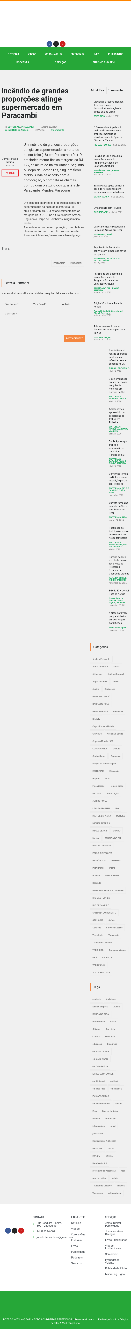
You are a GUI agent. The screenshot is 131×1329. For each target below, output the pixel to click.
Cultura (116, 749)
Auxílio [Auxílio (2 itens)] (116, 1007)
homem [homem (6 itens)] (96, 1118)
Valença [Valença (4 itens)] (121, 1186)
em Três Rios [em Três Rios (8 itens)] (98, 1089)
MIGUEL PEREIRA (101, 823)
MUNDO (116, 831)
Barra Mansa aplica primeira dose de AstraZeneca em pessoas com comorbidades (109, 189)
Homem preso (116, 786)
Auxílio (95, 689)
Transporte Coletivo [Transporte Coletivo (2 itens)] (102, 1186)
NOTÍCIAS (13, 54)
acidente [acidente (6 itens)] (96, 999)
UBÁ (94, 957)
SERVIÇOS (60, 62)
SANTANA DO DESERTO (104, 913)
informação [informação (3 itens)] (110, 1118)
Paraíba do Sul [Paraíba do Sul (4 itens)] (99, 1163)
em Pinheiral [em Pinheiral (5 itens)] (98, 1081)
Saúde (111, 920)
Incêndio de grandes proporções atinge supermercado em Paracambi (35, 103)
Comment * (43, 321)
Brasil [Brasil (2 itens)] (113, 1021)
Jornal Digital (112, 793)
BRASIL (113, 368)
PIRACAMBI (27, 127)
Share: (6, 248)
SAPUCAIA (97, 920)
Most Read (98, 90)
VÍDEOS (32, 54)
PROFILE (10, 173)
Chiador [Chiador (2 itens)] (96, 1029)
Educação (114, 771)
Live (117, 808)
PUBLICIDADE (115, 54)
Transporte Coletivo (102, 942)
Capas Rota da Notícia (104, 311)
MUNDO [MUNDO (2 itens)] (96, 1156)
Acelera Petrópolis (101, 659)
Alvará (116, 667)
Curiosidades (98, 756)
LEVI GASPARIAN (101, 808)
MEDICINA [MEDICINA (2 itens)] (97, 1148)
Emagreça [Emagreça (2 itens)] (112, 1044)
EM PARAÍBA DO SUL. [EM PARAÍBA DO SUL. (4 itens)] (103, 1074)
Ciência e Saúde (115, 734)
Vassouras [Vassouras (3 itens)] (97, 1193)
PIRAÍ (109, 234)
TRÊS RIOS (99, 116)
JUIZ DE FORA (99, 801)
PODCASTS (22, 62)
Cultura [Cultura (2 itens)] (96, 1036)
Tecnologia (97, 935)
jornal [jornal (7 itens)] (112, 1126)
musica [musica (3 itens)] (108, 1156)
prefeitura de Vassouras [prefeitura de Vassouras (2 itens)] (104, 1171)
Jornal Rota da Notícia (16, 130)
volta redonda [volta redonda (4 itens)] (114, 1193)
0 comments (57, 130)
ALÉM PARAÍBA (100, 667)
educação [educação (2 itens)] (97, 1044)
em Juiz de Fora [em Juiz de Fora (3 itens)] (100, 1066)
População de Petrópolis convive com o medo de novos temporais (110, 250)
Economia (115, 756)
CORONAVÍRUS (53, 54)
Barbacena (110, 689)
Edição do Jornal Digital (104, 763)
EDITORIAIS (77, 54)
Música (95, 838)
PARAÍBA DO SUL (102, 170)
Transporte (113, 935)
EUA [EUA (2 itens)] (94, 1111)
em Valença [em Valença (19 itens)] (116, 1089)
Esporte (96, 778)
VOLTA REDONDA (101, 972)
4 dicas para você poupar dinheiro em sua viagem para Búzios (109, 329)
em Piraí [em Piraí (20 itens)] (114, 1081)
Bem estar (118, 711)
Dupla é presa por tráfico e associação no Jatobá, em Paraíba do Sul (118, 448)
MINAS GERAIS (99, 831)
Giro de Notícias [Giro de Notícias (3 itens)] (110, 1111)
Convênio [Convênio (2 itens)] (110, 1029)
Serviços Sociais (114, 928)
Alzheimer (97, 674)
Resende (96, 883)
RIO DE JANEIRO (102, 261)
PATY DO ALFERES (101, 846)
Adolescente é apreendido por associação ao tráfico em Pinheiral (117, 416)
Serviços (105, 313)
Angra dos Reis (99, 681)
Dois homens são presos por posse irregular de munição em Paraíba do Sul (118, 385)
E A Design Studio (107, 1319)
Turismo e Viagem (103, 62)
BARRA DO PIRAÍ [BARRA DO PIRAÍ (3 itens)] (101, 1014)
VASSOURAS (98, 965)
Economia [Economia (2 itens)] (110, 1036)
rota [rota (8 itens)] (123, 1171)
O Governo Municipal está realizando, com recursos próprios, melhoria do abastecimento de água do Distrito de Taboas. (108, 134)
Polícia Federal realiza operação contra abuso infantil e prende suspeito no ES (118, 357)
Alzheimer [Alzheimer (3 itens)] (111, 999)
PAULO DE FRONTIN (102, 853)
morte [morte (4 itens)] (110, 1148)
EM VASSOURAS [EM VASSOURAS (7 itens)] (100, 1096)
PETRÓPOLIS (113, 258)
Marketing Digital (71, 1323)
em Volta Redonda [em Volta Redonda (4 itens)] (101, 1104)
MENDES (120, 816)
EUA (107, 778)
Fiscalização (98, 786)
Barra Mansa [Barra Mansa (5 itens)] (98, 1021)
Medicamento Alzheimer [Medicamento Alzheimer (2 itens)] (104, 1141)
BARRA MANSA (101, 197)
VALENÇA (107, 957)
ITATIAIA (96, 793)
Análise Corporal (115, 674)
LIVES (96, 54)
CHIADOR (97, 734)
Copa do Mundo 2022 (102, 741)
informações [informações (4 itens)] (98, 1126)
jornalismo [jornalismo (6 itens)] (97, 1133)
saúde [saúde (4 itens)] (115, 1178)
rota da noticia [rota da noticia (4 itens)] (99, 1178)
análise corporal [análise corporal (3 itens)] (100, 1007)
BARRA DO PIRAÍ (101, 696)
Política (96, 875)
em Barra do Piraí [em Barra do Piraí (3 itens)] (100, 1051)
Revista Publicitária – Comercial (107, 890)
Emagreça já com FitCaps (107, 207)
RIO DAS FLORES (102, 145)
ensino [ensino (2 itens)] (118, 1104)
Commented (116, 90)
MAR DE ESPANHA (101, 816)
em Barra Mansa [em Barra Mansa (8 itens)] (100, 1059)
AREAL (116, 681)
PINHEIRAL (114, 429)
